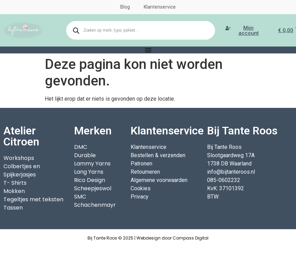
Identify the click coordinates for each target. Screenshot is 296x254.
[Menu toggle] (148, 50)
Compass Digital (190, 238)
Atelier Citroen (21, 136)
